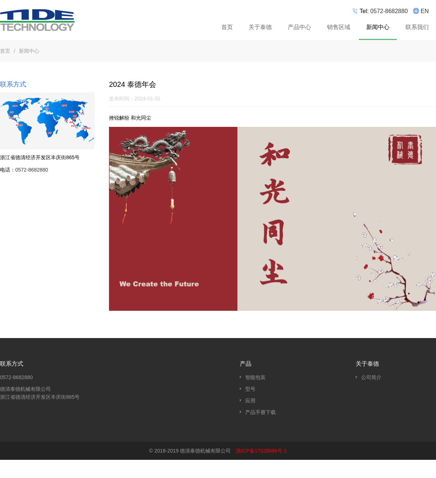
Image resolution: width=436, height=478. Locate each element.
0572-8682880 (389, 11)
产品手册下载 (260, 412)
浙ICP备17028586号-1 (261, 451)
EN (425, 11)
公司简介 (371, 377)
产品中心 (300, 28)
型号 (250, 389)
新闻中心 (377, 27)
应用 (250, 400)
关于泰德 (260, 27)
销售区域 (338, 27)
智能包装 (255, 377)
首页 (227, 27)
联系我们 (417, 27)
